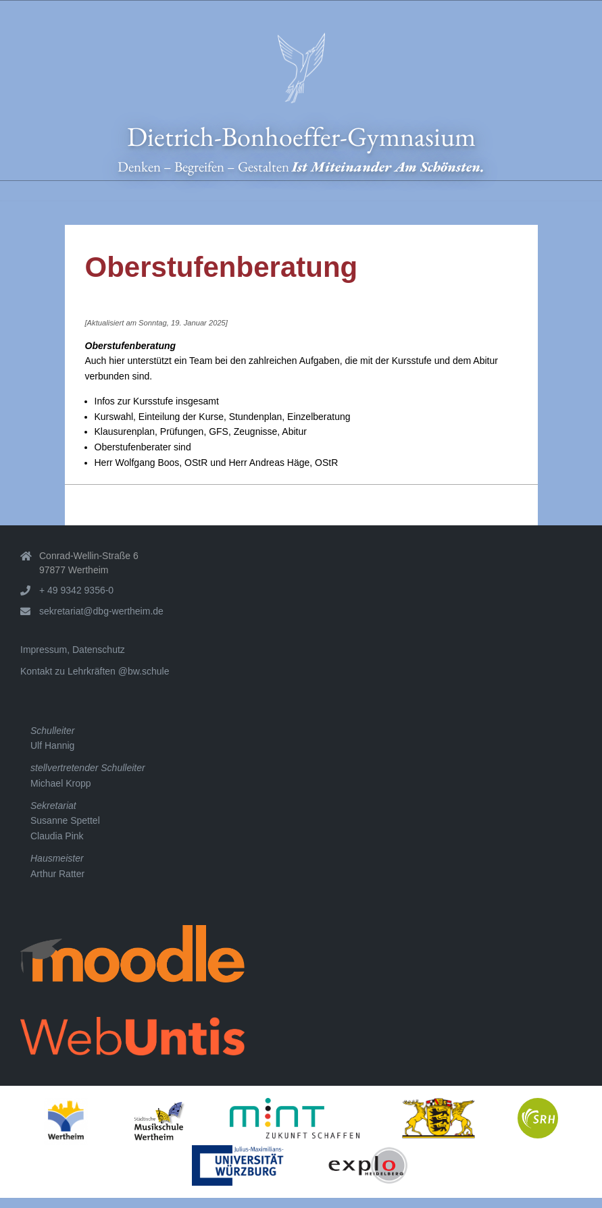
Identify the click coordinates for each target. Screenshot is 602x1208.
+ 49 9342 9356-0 (76, 590)
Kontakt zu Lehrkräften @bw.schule (94, 671)
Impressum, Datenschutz (72, 649)
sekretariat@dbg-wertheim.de (101, 611)
